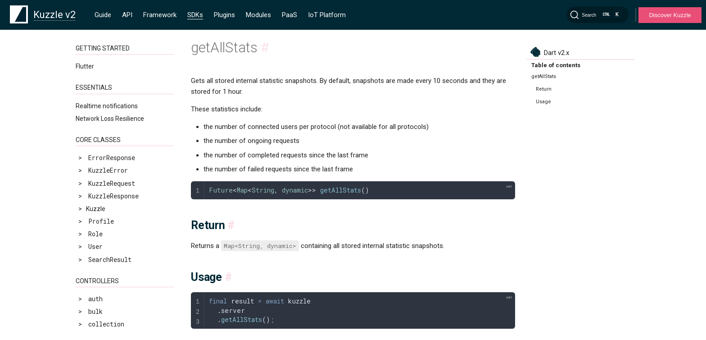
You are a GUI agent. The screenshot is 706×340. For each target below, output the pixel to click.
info (90, 243)
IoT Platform (327, 15)
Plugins (224, 15)
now (88, 257)
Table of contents (555, 65)
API (127, 15)
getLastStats (105, 218)
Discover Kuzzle (670, 15)
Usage (543, 102)
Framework (159, 15)
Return (544, 89)
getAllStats (102, 193)
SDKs (195, 15)
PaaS (289, 15)
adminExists (103, 180)
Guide (103, 15)
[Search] (597, 15)
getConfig (99, 206)
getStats (97, 231)
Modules (258, 15)
